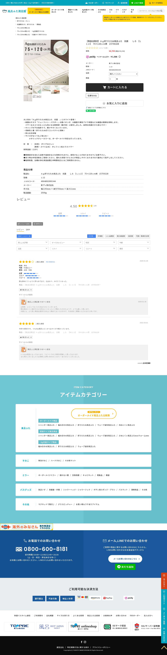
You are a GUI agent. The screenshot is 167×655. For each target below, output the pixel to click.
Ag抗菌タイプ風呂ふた (88, 11)
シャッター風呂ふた (46, 425)
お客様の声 (107, 615)
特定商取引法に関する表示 (78, 647)
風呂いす (42, 489)
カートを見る (157, 3)
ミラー (117, 11)
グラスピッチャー (65, 504)
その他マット (70, 460)
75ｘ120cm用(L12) (23, 28)
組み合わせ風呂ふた (66, 425)
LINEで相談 (138, 3)
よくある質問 (78, 615)
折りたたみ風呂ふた (86, 425)
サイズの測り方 (63, 615)
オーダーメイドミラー (47, 475)
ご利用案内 (38, 615)
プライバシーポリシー (101, 647)
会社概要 (50, 615)
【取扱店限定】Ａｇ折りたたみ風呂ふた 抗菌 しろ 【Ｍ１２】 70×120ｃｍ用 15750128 (62, 332)
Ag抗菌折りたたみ (38, 31)
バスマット (123, 489)
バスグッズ (124, 11)
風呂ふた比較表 (93, 615)
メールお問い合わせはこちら (125, 559)
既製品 (39, 24)
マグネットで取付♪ (46, 504)
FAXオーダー (94, 3)
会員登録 (124, 3)
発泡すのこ (42, 460)
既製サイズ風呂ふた (73, 11)
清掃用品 (134, 489)
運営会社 (60, 647)
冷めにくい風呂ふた (127, 425)
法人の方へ (164, 582)
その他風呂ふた (102, 11)
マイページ (109, 3)
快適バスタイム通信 (22, 615)
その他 (132, 11)
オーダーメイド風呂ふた (57, 11)
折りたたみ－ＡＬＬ (23, 21)
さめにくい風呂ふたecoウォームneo (134, 435)
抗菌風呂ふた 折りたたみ (25, 24)
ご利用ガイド (164, 599)
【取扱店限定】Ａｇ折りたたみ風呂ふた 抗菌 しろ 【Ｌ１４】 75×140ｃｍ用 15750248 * (62, 285)
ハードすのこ (56, 460)
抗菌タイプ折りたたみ (39, 34)
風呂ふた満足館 (21, 18)
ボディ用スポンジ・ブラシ (104, 489)
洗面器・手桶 (54, 489)
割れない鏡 (64, 475)
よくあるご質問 (164, 618)
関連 (108, 475)
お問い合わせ (164, 636)
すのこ (110, 11)
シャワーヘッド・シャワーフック (76, 489)
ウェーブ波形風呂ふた (106, 425)
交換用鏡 (75, 475)
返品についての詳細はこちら (97, 107)
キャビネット (88, 475)
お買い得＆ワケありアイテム (87, 504)
